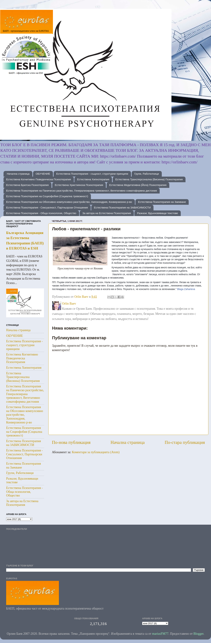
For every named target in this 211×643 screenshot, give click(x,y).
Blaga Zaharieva (186, 289)
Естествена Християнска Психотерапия (79, 184)
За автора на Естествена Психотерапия (106, 213)
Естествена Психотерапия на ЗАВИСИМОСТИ (122, 207)
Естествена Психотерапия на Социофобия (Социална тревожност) (47, 196)
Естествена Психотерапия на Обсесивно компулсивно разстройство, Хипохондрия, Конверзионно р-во (69, 201)
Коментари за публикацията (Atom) (96, 452)
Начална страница (18, 173)
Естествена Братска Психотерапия (27, 184)
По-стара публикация (185, 442)
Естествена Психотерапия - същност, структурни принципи (92, 173)
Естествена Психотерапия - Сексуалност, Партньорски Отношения (47, 207)
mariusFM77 (160, 633)
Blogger (198, 633)
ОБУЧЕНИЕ (43, 173)
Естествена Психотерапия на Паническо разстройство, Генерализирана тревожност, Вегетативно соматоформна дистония (81, 190)
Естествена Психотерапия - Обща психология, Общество (41, 213)
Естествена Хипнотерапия (93, 179)
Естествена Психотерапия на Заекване (162, 201)
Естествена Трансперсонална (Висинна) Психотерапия (149, 179)
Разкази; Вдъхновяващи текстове (157, 213)
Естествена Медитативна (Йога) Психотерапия (137, 184)
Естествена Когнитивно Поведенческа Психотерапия (38, 179)
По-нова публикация (71, 442)
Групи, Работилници (146, 173)
